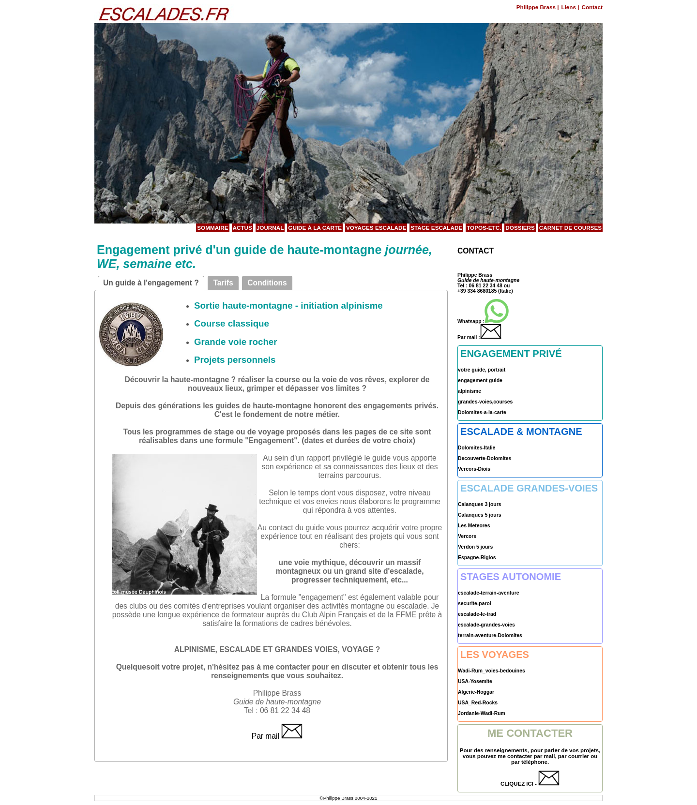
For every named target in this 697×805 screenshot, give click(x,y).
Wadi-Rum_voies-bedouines (491, 670)
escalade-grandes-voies (486, 624)
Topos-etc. (484, 227)
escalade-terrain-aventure (488, 593)
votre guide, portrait (481, 370)
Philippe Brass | (537, 7)
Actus (242, 227)
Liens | (570, 7)
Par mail (277, 736)
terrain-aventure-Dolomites (490, 635)
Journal (270, 227)
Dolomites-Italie (476, 447)
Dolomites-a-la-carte (482, 412)
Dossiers (519, 227)
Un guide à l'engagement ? (151, 283)
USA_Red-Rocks (478, 702)
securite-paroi (474, 603)
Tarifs (223, 283)
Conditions (267, 283)
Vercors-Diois (474, 469)
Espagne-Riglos (477, 557)
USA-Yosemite (475, 681)
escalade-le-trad (477, 614)
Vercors (467, 536)
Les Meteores (474, 525)
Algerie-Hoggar (476, 692)
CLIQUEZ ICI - (530, 784)
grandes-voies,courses (485, 401)
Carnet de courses (570, 227)
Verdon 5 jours (475, 547)
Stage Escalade (436, 227)
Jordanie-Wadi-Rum (481, 713)
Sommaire (212, 227)
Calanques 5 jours (479, 515)
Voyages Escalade (376, 227)
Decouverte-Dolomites (484, 458)
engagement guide (480, 380)
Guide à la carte (315, 227)
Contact (592, 7)
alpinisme (469, 391)
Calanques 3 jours (479, 504)
